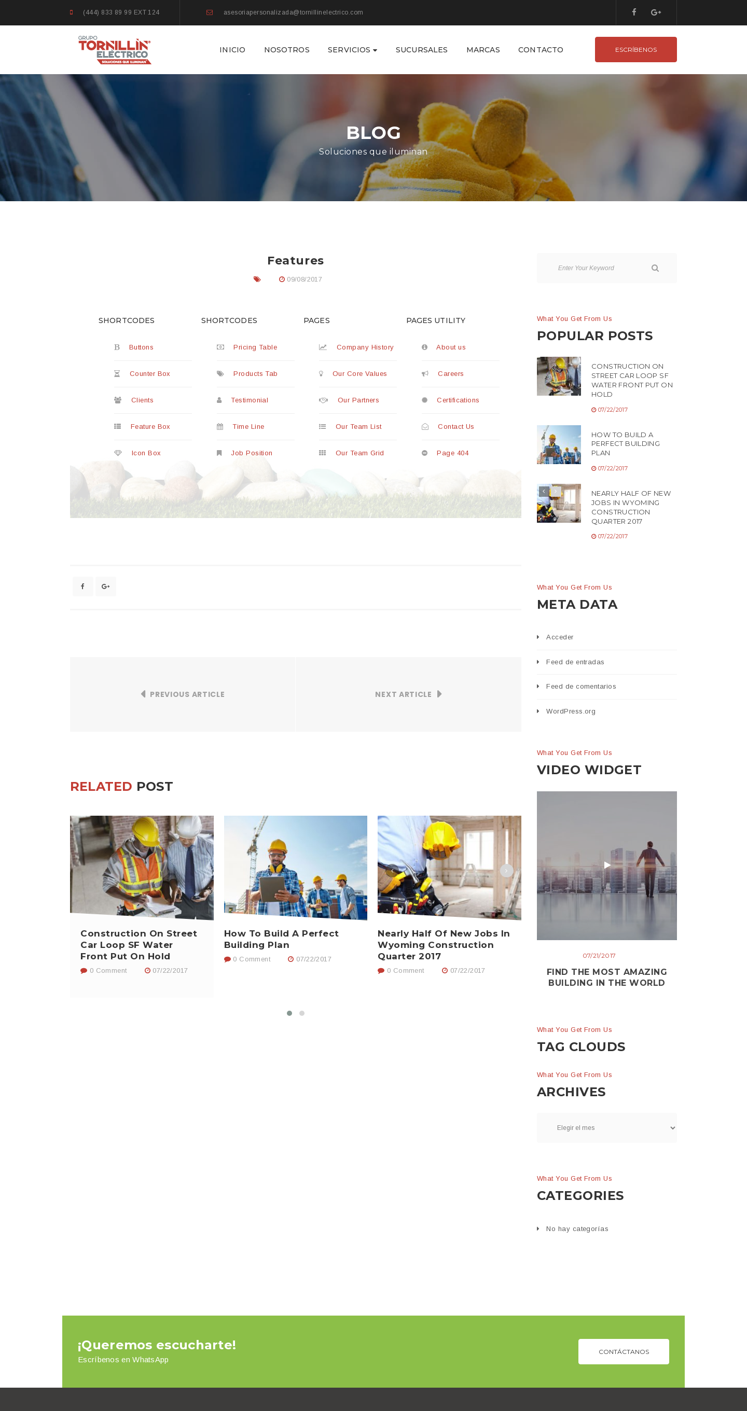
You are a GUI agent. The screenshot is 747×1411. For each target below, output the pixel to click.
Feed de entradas (575, 662)
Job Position (245, 453)
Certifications (451, 400)
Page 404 (445, 453)
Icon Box (137, 453)
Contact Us (448, 426)
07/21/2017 (599, 955)
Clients (134, 400)
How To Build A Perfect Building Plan (281, 939)
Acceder (559, 637)
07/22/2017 (170, 970)
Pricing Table (247, 347)
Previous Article (187, 694)
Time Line (241, 426)
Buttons (134, 347)
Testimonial (243, 400)
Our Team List (350, 426)
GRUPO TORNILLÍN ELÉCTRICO (362, 1387)
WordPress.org (571, 711)
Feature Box (142, 426)
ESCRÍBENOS (636, 49)
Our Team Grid (351, 453)
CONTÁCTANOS (624, 1157)
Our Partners (349, 400)
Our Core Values (353, 374)
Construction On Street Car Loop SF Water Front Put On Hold (138, 944)
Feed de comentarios (581, 686)
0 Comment (103, 970)
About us (444, 347)
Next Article (403, 694)
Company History (356, 347)
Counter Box (142, 374)
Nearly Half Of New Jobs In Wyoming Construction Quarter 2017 (444, 944)
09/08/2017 (304, 279)
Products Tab (247, 374)
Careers (443, 374)
